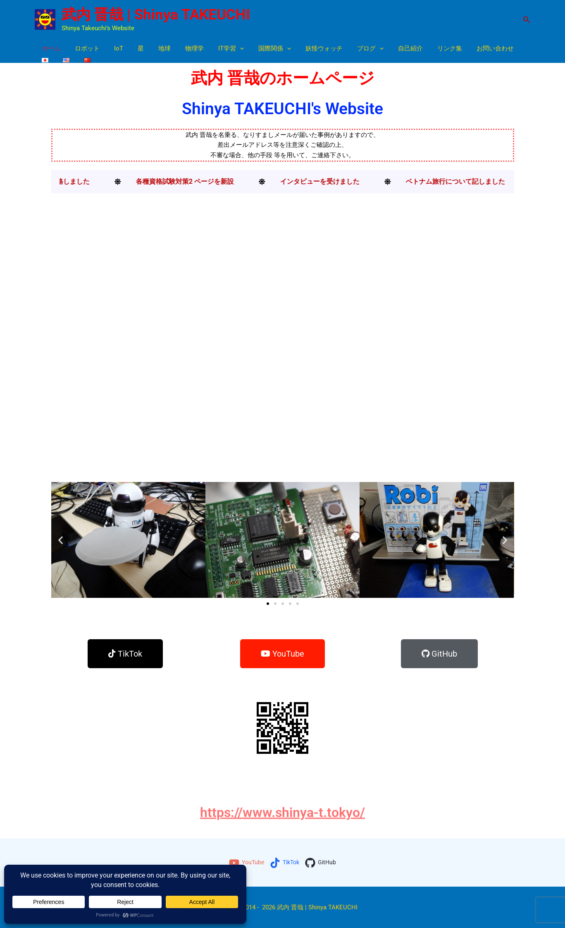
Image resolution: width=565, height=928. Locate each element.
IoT (113, 48)
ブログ (351, 48)
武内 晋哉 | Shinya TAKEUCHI (156, 14)
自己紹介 (389, 48)
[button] (526, 19)
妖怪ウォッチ (306, 48)
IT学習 (218, 48)
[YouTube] (245, 863)
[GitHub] (322, 863)
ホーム (50, 48)
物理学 (183, 48)
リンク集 (426, 48)
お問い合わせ (469, 48)
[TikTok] (285, 863)
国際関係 (259, 48)
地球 (155, 48)
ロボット (84, 48)
